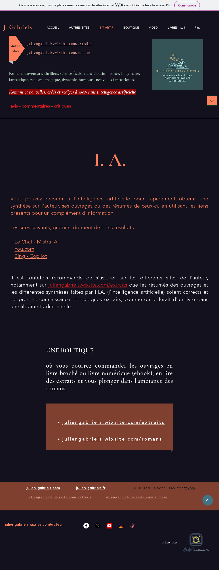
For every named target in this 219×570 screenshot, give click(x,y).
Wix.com (190, 488)
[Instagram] (121, 525)
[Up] (207, 500)
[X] (98, 525)
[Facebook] (86, 525)
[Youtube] (109, 525)
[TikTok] (132, 525)
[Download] (212, 101)
